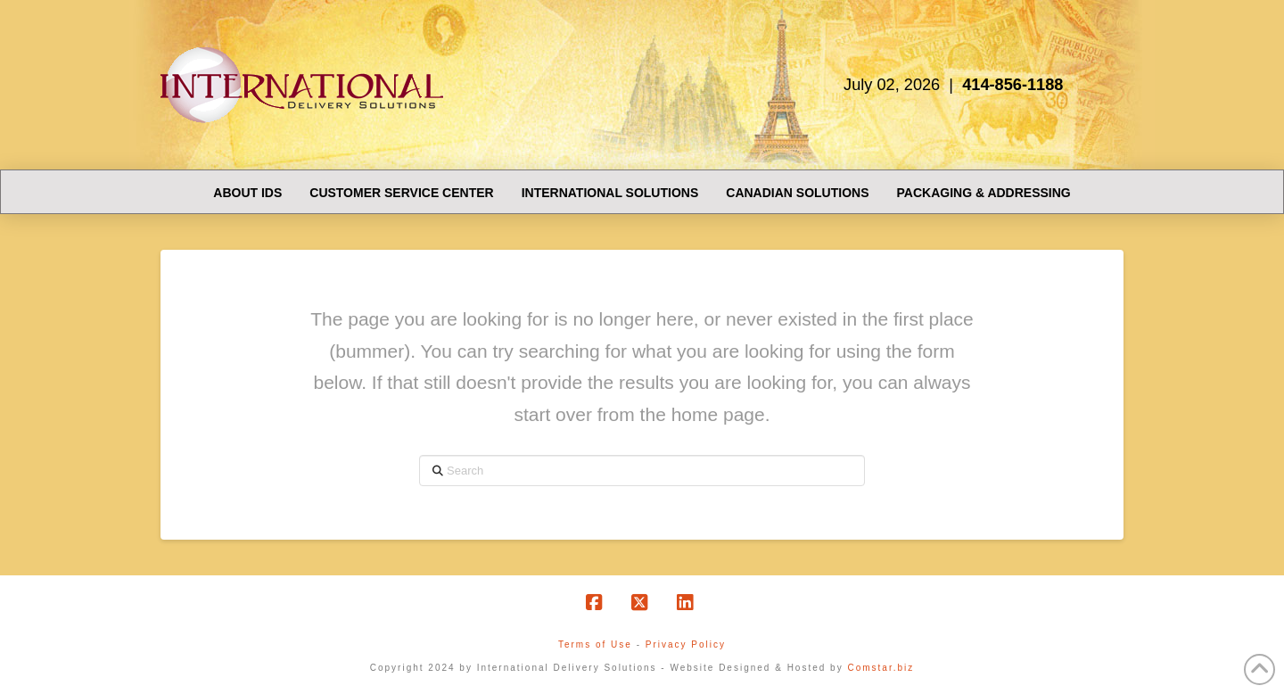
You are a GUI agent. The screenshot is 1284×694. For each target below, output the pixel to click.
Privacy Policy (686, 644)
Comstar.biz (880, 668)
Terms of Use (595, 644)
